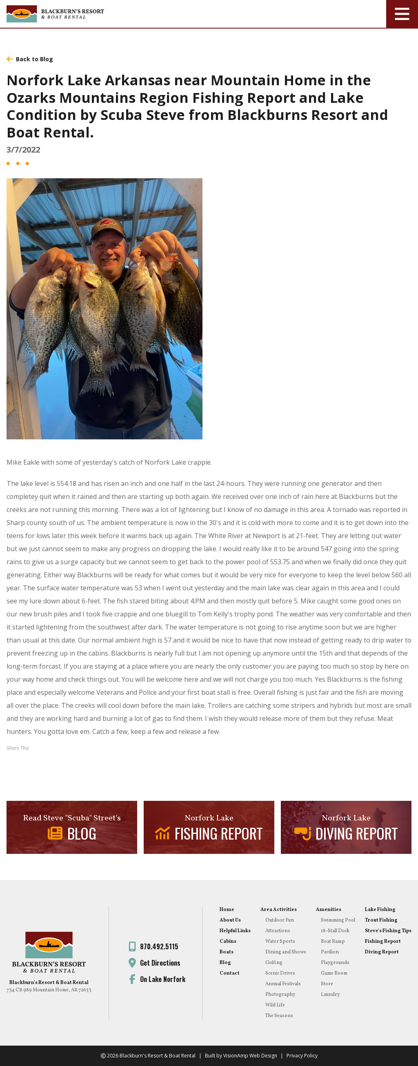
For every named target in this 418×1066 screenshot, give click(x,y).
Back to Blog (30, 59)
